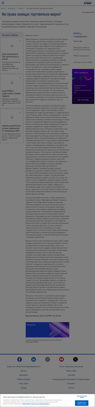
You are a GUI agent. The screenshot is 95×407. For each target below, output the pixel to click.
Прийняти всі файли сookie (81, 403)
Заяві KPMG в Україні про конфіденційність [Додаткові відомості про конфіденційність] (36, 404)
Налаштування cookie (82, 396)
